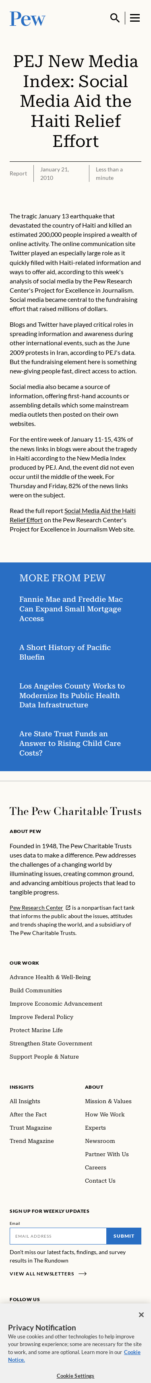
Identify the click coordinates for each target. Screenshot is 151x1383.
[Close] (141, 1318)
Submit (124, 1236)
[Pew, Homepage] (28, 18)
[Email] (58, 1236)
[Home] (75, 811)
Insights (22, 1087)
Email (15, 1223)
